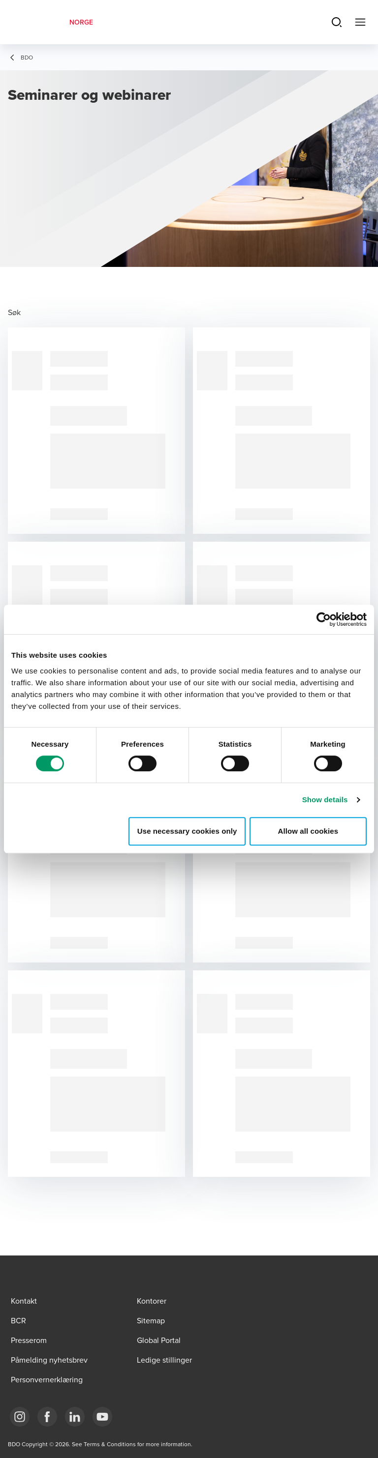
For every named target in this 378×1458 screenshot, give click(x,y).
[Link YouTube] (102, 1417)
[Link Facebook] (47, 1417)
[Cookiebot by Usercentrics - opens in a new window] (324, 619)
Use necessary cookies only (187, 831)
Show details (325, 799)
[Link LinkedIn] (75, 1417)
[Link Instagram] (20, 1417)
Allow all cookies (308, 831)
